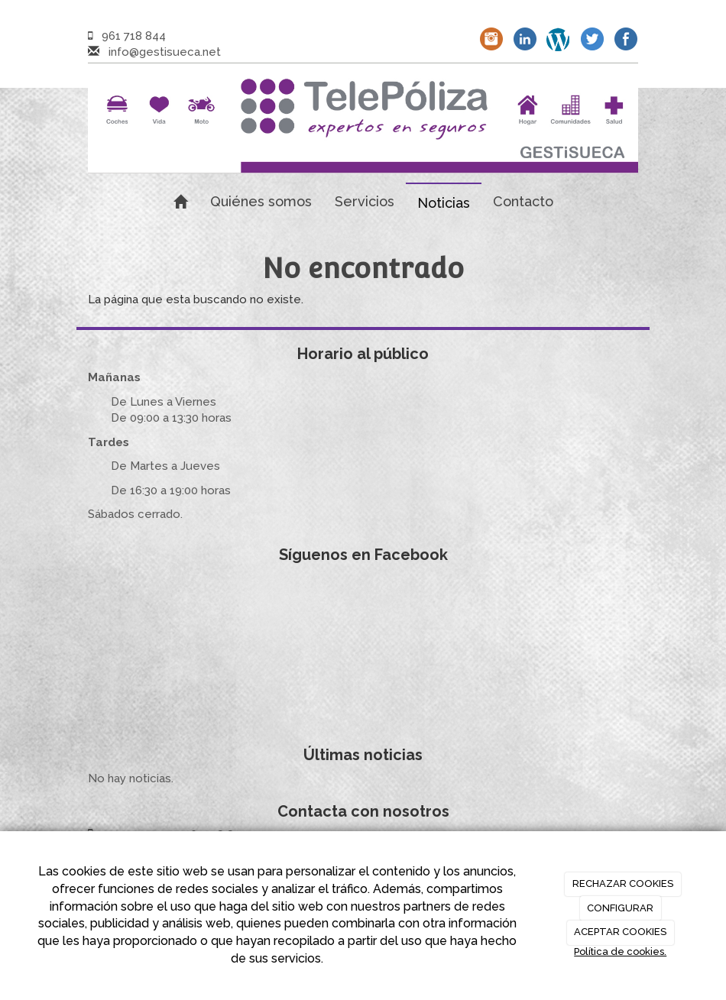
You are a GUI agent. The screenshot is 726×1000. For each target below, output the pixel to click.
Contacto (523, 201)
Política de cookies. (620, 951)
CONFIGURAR (620, 908)
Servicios (364, 201)
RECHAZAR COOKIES (622, 883)
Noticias (443, 203)
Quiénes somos (261, 201)
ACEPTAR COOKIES (620, 931)
